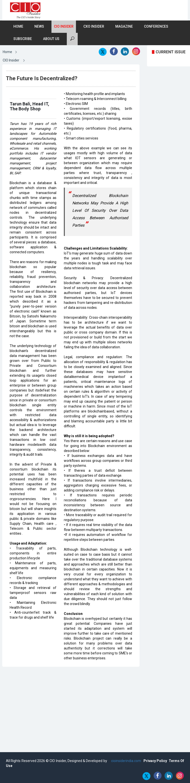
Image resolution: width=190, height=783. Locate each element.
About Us (51, 39)
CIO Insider (63, 26)
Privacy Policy (155, 761)
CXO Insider (93, 26)
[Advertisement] (101, 706)
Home (18, 26)
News (39, 26)
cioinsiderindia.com (125, 761)
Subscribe (22, 39)
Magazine (124, 26)
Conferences (156, 26)
